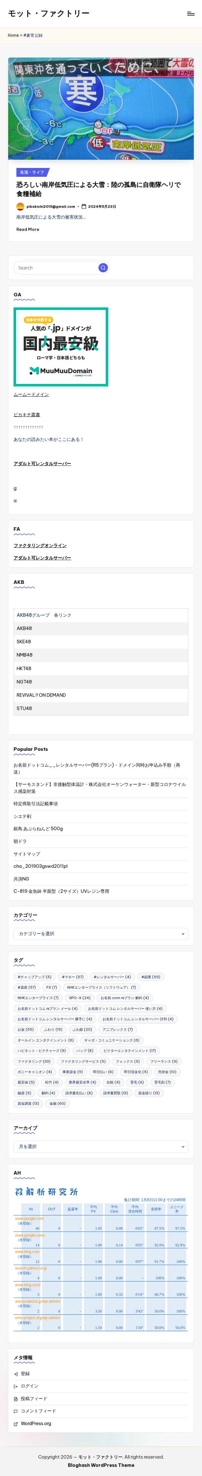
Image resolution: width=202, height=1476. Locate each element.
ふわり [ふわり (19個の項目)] (53, 1029)
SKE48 (24, 642)
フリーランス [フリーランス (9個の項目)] (164, 1061)
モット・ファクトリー (48, 13)
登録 (25, 1373)
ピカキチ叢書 (27, 414)
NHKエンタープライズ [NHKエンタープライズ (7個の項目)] (38, 998)
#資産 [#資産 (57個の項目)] (27, 987)
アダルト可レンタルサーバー (42, 463)
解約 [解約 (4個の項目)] (48, 1093)
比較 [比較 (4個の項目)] (113, 1082)
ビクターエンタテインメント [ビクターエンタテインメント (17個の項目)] (130, 1050)
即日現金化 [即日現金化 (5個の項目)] (136, 1072)
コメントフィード (38, 1411)
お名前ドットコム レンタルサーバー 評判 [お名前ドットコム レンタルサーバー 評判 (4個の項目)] (138, 1019)
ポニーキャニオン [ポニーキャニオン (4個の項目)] (35, 1072)
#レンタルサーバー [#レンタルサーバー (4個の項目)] (112, 977)
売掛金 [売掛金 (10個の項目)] (167, 1072)
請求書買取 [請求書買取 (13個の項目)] (115, 1093)
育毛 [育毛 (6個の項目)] (137, 1082)
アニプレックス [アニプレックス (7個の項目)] (118, 1029)
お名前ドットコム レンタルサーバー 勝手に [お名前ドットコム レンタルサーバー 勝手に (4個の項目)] (55, 1019)
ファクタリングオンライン (40, 545)
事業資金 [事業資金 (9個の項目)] (72, 1072)
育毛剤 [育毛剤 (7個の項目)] (162, 1082)
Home (13, 35)
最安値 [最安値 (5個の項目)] (26, 1082)
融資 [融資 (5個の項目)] (24, 1093)
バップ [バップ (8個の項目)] (84, 1050)
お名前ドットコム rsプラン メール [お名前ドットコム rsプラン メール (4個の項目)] (48, 1008)
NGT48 (24, 682)
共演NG (21, 879)
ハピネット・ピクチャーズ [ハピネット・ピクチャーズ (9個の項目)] (42, 1050)
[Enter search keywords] (62, 267)
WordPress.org (36, 1423)
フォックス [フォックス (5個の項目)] (128, 1061)
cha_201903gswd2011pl (41, 866)
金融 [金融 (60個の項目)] (58, 1103)
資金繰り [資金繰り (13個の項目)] (149, 1093)
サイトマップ (27, 854)
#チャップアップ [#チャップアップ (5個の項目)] (34, 977)
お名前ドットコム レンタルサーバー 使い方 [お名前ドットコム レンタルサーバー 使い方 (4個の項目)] (125, 1008)
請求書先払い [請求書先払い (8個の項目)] (79, 1093)
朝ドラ (20, 841)
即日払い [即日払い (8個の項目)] (103, 1072)
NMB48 (25, 655)
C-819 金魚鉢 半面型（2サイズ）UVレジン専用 (61, 891)
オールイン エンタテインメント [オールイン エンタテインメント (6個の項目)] (46, 1040)
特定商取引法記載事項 (36, 803)
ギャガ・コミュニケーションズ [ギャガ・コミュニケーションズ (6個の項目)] (112, 1040)
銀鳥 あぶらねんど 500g (38, 828)
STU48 (24, 708)
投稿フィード (34, 1398)
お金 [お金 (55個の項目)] (26, 1029)
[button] (103, 268)
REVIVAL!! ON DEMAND (41, 695)
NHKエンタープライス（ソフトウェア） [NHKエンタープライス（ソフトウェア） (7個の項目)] (101, 987)
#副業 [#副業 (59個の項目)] (150, 977)
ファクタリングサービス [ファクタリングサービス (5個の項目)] (83, 1061)
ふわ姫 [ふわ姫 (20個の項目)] (82, 1029)
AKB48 (24, 628)
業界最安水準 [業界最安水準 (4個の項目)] (82, 1082)
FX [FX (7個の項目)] (51, 987)
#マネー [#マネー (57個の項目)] (73, 977)
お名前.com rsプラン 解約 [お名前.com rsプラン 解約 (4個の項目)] (125, 998)
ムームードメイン (31, 394)
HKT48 (24, 668)
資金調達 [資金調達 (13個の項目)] (28, 1103)
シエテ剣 (22, 816)
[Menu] (190, 13)
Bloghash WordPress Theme (101, 1465)
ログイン (30, 1386)
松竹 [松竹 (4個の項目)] (52, 1082)
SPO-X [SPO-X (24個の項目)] (80, 998)
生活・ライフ (32, 172)
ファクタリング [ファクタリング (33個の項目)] (34, 1061)
